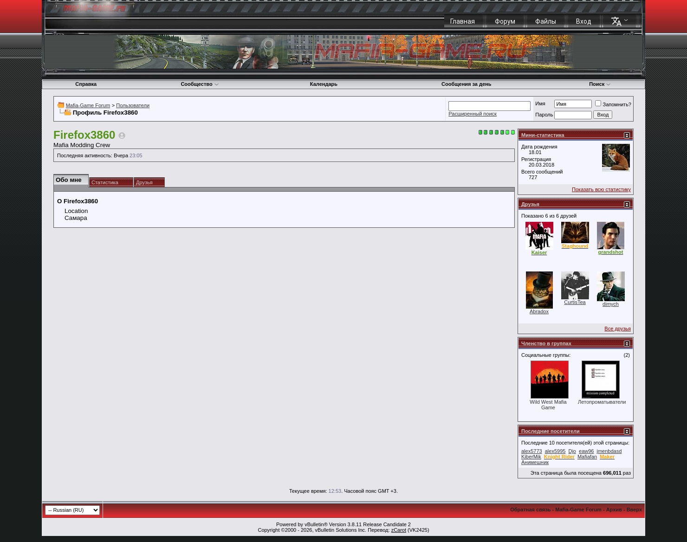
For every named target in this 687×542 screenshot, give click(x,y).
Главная (462, 21)
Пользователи (132, 105)
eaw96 (586, 451)
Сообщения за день (466, 84)
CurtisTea (574, 302)
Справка (86, 84)
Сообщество (200, 84)
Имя (540, 103)
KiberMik (531, 456)
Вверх (634, 509)
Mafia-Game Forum (88, 105)
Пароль (544, 114)
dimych (611, 304)
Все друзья (617, 328)
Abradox (539, 311)
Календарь (323, 84)
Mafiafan (587, 456)
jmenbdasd (609, 451)
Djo (572, 451)
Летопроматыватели (602, 402)
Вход (583, 21)
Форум (505, 21)
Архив (614, 509)
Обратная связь (530, 509)
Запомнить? (613, 104)
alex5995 (555, 451)
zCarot (398, 530)
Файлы (545, 21)
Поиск (600, 84)
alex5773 (531, 451)
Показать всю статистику (601, 189)
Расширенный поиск (472, 113)
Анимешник (535, 462)
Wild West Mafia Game (548, 404)
